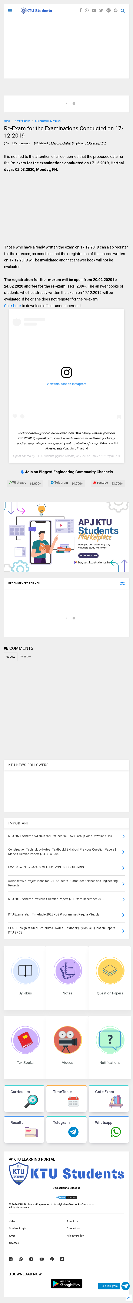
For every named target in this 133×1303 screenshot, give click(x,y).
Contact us (73, 1228)
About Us (72, 1221)
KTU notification (22, 121)
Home (7, 121)
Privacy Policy (75, 1235)
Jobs (12, 1221)
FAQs (12, 1235)
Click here (12, 305)
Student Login (17, 1228)
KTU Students (45, 456)
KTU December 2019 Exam (48, 121)
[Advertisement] (66, 49)
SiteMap (14, 1243)
